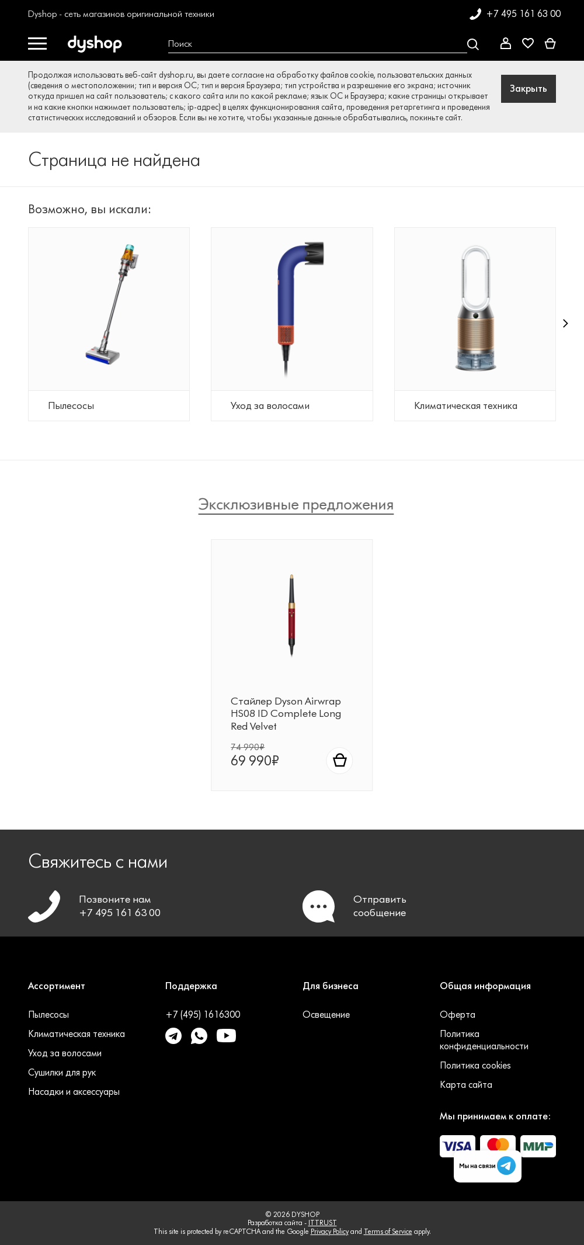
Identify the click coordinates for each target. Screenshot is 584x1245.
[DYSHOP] (97, 44)
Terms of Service (388, 1231)
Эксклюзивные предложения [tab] (301, 504)
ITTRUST (322, 1222)
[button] (565, 332)
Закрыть (528, 88)
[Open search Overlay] (323, 44)
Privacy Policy (330, 1231)
